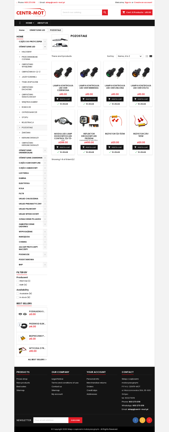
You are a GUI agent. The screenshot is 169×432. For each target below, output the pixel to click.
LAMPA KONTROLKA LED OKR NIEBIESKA (89, 86)
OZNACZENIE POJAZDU (30, 219)
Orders (90, 386)
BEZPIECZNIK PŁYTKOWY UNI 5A (37, 336)
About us (42, 22)
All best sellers (37, 359)
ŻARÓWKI (26, 132)
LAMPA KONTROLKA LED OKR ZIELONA (115, 86)
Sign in (128, 2)
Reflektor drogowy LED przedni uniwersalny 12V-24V (89, 138)
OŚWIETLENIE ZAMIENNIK (31, 157)
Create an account (143, 2)
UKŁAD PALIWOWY (27, 208)
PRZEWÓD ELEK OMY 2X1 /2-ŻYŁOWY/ (37, 324)
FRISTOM (25, 281)
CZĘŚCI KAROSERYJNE (29, 162)
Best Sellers (24, 303)
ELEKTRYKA (24, 183)
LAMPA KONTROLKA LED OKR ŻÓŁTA (141, 86)
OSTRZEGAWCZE (29, 112)
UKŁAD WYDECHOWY (29, 214)
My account (57, 394)
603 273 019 (29, 2)
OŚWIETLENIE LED (27, 46)
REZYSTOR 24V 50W (141, 135)
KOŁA (21, 188)
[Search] (84, 12)
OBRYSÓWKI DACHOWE (27, 88)
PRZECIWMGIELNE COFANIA (30, 58)
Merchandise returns (96, 382)
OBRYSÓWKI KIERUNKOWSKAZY (30, 144)
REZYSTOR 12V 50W (115, 133)
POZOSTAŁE (27, 127)
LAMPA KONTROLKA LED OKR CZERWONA (63, 88)
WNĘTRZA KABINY (30, 102)
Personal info (93, 379)
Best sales (21, 386)
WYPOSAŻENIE (25, 231)
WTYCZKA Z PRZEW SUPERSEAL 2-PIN (37, 348)
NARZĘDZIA (24, 236)
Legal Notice (57, 379)
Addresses (92, 394)
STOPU (25, 117)
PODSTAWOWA (26, 259)
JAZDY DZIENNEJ (29, 76)
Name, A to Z (130, 56)
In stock (25, 297)
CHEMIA (23, 241)
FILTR (21, 193)
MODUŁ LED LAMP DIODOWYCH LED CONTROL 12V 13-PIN (63, 137)
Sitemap (21, 390)
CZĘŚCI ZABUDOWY (28, 168)
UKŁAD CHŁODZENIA (28, 198)
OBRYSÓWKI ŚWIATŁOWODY (29, 95)
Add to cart (63, 99)
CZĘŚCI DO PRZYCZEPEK (30, 41)
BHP (21, 264)
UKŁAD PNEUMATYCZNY (30, 203)
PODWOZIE (24, 254)
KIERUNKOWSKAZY (30, 137)
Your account (96, 372)
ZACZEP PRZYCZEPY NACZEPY (28, 248)
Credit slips (92, 390)
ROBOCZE (26, 107)
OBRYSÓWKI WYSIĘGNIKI (27, 65)
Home (29, 22)
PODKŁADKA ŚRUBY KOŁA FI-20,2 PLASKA (37, 311)
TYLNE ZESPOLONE (30, 82)
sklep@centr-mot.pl (55, 2)
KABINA (22, 178)
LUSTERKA (24, 173)
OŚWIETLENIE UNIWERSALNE (25, 151)
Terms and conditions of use (65, 382)
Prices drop (22, 379)
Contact (128, 372)
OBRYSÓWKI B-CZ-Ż (31, 71)
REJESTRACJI (28, 122)
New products (23, 382)
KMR (23, 284)
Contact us (57, 386)
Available (26, 293)
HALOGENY (27, 51)
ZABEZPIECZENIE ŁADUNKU (26, 225)
